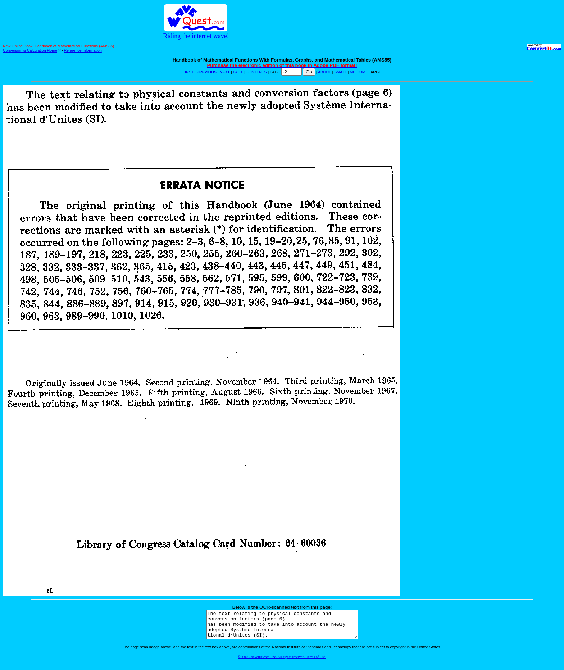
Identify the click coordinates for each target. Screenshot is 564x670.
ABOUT (324, 72)
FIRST (188, 72)
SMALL (340, 72)
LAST (237, 72)
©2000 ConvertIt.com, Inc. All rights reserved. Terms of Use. (282, 662)
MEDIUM (357, 72)
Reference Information (82, 50)
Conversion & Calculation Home (30, 50)
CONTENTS (256, 72)
